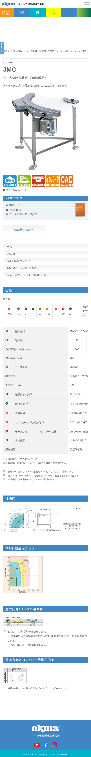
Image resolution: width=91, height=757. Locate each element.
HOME (7, 51)
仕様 (9, 247)
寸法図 (10, 254)
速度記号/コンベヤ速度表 (21, 268)
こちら (17, 459)
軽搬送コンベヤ (46, 51)
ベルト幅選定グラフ (18, 261)
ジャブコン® (62, 51)
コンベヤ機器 (30, 51)
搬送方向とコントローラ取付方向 (26, 275)
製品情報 (17, 51)
